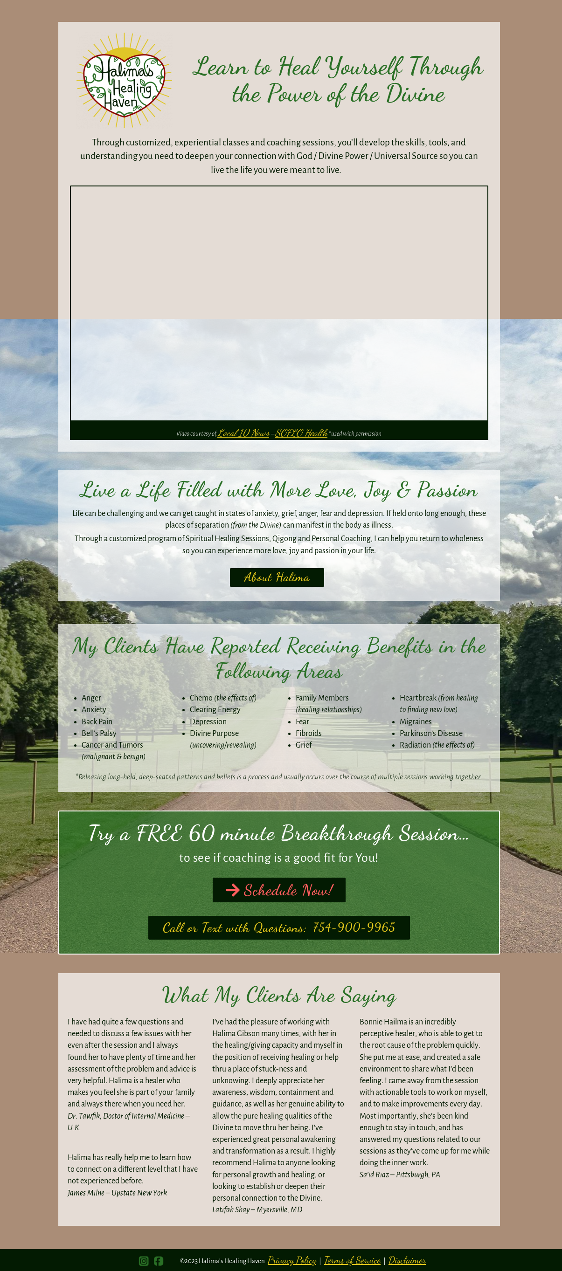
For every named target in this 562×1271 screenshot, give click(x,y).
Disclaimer (407, 1260)
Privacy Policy (292, 1260)
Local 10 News (243, 433)
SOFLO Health (301, 433)
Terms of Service (352, 1260)
